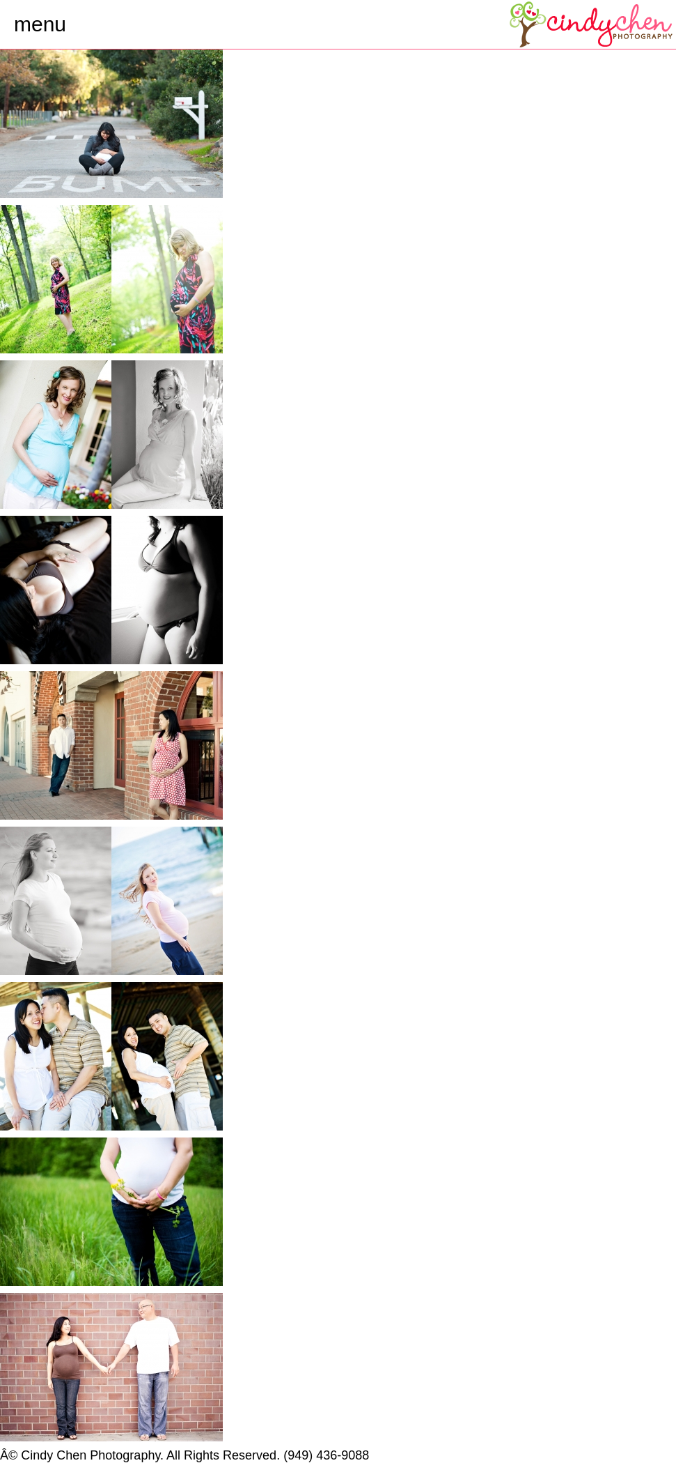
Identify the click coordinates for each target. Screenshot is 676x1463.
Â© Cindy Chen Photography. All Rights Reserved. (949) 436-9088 (184, 1455)
